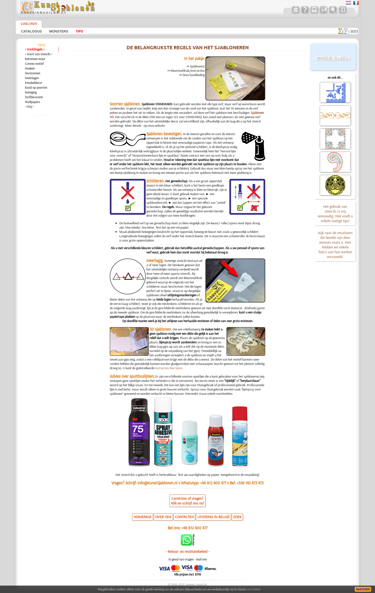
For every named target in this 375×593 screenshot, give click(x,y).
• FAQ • (29, 106)
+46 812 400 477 (195, 527)
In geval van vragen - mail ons (187, 559)
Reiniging (31, 92)
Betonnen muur (35, 59)
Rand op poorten (36, 87)
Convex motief (34, 63)
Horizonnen (32, 73)
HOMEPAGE (143, 516)
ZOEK (237, 516)
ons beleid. (254, 589)
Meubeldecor (33, 83)
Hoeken (30, 68)
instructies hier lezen (168, 368)
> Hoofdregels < (34, 49)
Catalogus (31, 31)
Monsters (58, 31)
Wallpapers (32, 102)
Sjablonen (29, 24)
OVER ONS (163, 516)
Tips (79, 31)
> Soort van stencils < (38, 54)
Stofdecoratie (34, 97)
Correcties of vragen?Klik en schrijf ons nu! (187, 500)
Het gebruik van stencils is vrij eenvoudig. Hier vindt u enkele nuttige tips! (335, 213)
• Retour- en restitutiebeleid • (188, 551)
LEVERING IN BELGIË (213, 516)
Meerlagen (32, 78)
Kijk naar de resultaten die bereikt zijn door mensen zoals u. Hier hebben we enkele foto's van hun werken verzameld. (335, 244)
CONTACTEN (184, 516)
